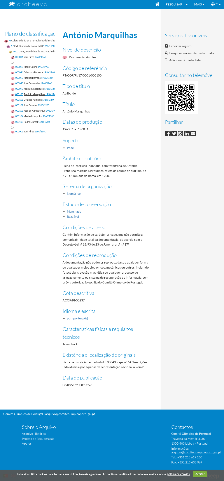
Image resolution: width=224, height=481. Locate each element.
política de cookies (178, 474)
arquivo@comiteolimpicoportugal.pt (70, 414)
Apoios (27, 443)
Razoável (73, 216)
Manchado (74, 211)
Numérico (74, 193)
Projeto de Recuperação (38, 438)
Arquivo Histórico (34, 433)
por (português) (77, 318)
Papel (71, 148)
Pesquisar (174, 4)
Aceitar (200, 474)
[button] (188, 4)
